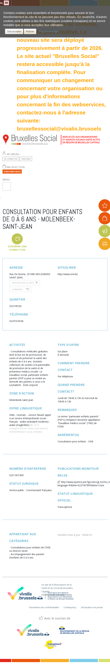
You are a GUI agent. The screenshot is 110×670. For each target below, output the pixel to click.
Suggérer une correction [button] (17, 248)
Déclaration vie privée (92, 607)
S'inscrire (25, 159)
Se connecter (11, 159)
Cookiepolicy (70, 607)
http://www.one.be (68, 274)
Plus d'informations (49, 31)
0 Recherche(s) (12, 171)
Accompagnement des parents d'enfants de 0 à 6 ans (26, 556)
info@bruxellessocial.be (53, 594)
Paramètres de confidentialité (44, 607)
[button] (14, 31)
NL (1, 3)
